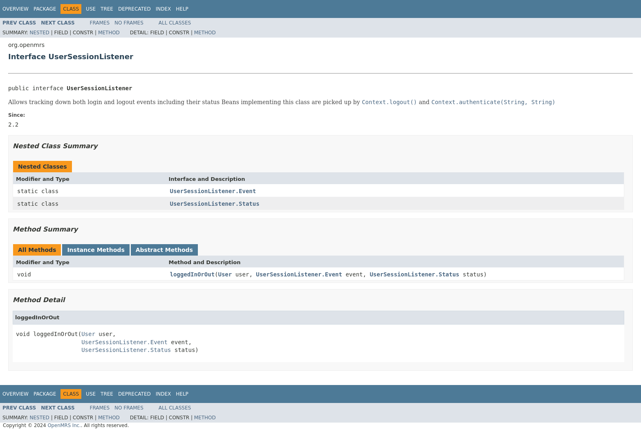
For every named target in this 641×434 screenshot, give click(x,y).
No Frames (128, 23)
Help (182, 9)
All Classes (175, 23)
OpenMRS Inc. (64, 425)
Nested (39, 33)
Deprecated (134, 9)
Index (163, 9)
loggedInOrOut (192, 274)
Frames (100, 23)
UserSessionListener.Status (215, 203)
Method (109, 33)
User (225, 274)
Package (45, 9)
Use (91, 9)
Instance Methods (95, 250)
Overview (15, 9)
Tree (107, 9)
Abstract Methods (164, 250)
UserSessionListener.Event (213, 191)
